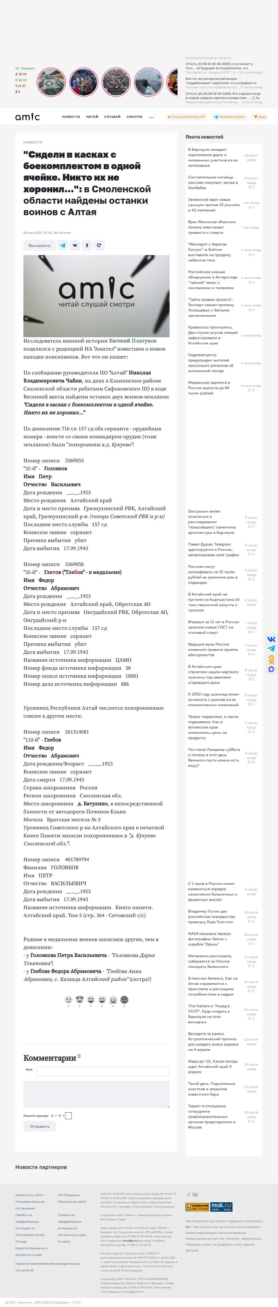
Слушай (112, 117)
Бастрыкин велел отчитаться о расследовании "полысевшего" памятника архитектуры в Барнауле (212, 522)
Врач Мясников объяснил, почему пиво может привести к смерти (212, 227)
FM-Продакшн (69, 1195)
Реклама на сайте (72, 1202)
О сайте (64, 1241)
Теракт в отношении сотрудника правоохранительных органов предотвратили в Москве (211, 1116)
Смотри (134, 117)
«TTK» (76, 1302)
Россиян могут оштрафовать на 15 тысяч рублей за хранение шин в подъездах (213, 574)
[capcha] (68, 1115)
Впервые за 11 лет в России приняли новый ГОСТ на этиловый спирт (213, 627)
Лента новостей (204, 137)
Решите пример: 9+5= (43, 1116)
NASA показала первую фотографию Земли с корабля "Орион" (209, 938)
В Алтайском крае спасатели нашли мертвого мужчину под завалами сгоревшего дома (213, 674)
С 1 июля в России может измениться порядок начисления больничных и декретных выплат (212, 891)
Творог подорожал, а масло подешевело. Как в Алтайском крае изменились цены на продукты (213, 727)
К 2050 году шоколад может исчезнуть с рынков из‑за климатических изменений (213, 699)
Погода (21, 1241)
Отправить (39, 1126)
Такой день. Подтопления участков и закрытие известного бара (211, 1088)
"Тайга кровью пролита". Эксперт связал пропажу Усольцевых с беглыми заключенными (211, 307)
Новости (71, 117)
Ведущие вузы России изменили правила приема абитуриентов (213, 649)
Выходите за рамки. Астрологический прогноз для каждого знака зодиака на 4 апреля (213, 1041)
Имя (29, 1069)
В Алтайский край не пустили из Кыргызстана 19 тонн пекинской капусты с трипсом (213, 602)
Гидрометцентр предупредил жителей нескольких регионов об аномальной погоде (210, 362)
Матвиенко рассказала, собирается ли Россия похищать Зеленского (210, 961)
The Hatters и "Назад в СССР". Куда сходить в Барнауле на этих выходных (209, 1014)
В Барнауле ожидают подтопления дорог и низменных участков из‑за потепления (213, 157)
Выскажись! (39, 245)
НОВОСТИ (33, 142)
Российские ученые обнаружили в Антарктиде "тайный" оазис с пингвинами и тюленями (212, 279)
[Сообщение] (96, 1094)
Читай (92, 117)
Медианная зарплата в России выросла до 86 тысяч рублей (209, 387)
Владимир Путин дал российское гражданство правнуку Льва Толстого (211, 916)
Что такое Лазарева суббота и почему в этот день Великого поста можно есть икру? (214, 757)
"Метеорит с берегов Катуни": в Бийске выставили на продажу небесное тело (209, 252)
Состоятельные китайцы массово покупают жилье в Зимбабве (213, 182)
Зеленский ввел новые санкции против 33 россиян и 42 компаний (214, 204)
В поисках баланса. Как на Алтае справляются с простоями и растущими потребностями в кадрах (213, 986)
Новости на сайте (29, 1195)
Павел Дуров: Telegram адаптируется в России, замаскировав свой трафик (213, 549)
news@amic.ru (132, 1240)
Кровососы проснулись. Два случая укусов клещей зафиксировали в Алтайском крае (213, 335)
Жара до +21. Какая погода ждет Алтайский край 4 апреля (212, 1066)
